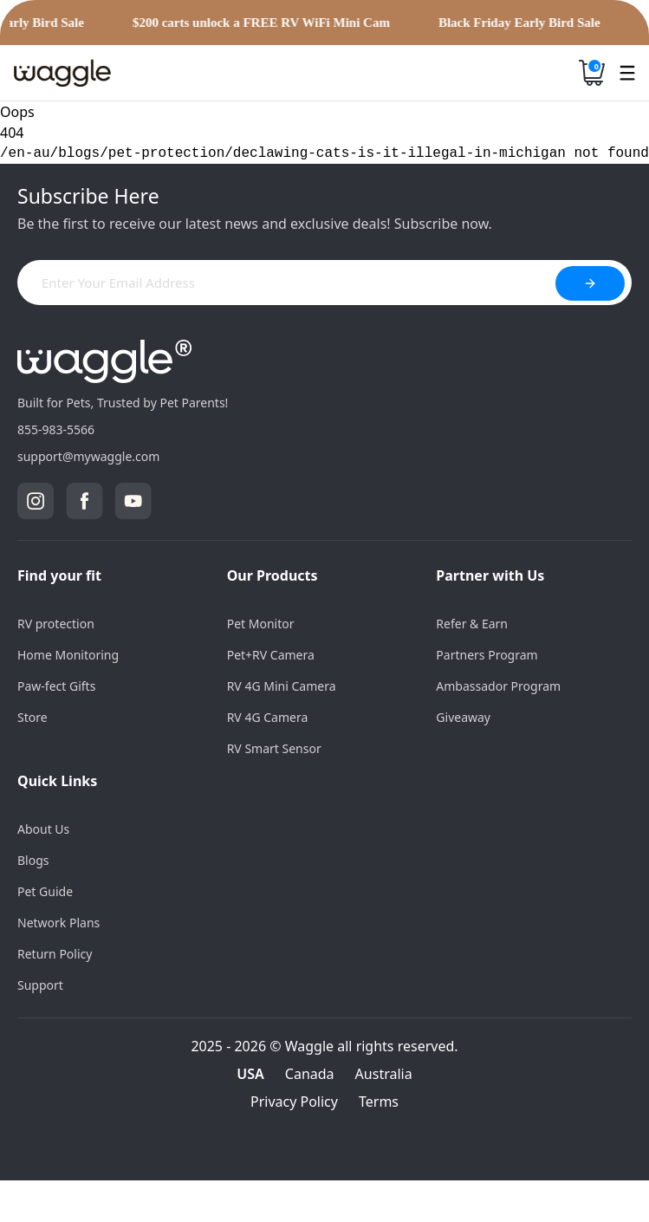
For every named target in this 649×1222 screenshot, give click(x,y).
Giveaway (463, 717)
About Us (43, 829)
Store (32, 717)
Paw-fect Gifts (56, 686)
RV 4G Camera (267, 717)
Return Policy (54, 954)
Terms (379, 1101)
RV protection (55, 623)
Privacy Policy (294, 1101)
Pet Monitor (261, 623)
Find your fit (59, 575)
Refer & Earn (472, 623)
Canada (309, 1073)
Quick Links (57, 780)
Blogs (33, 860)
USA (250, 1073)
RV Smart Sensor (274, 748)
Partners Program (486, 655)
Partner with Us (490, 575)
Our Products (272, 575)
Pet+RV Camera (271, 655)
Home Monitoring (68, 655)
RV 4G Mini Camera (281, 686)
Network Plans (58, 922)
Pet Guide (45, 891)
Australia (383, 1073)
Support (40, 985)
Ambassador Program (498, 686)
